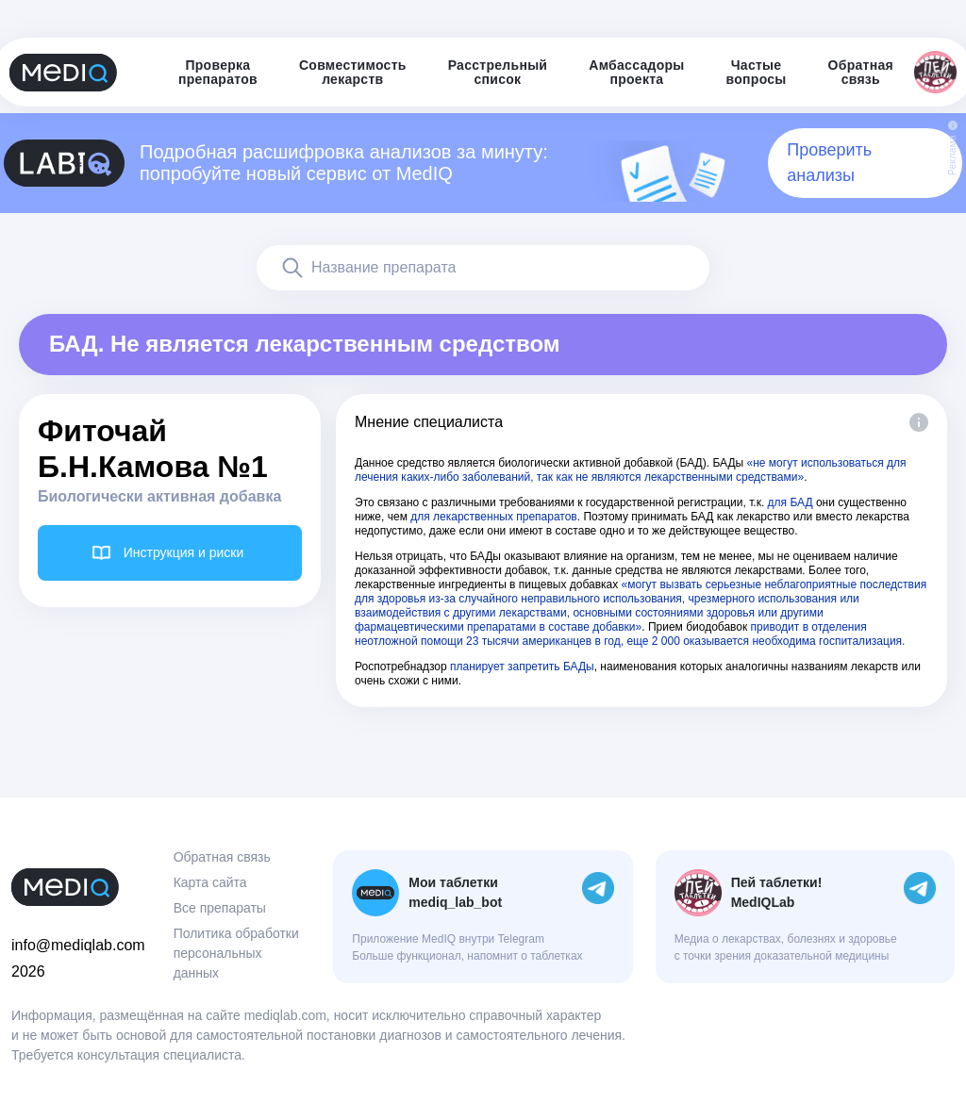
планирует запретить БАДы (522, 666)
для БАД (790, 502)
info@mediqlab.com (78, 945)
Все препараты (220, 907)
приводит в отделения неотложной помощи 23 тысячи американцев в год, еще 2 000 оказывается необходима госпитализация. (630, 634)
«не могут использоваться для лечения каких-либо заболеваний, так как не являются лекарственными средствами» (631, 470)
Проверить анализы (829, 162)
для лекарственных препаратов (493, 516)
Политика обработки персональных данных (236, 953)
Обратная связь (222, 856)
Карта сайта (210, 882)
